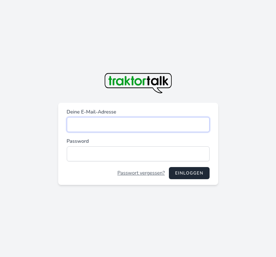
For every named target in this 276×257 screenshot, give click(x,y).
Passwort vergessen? (141, 173)
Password (78, 141)
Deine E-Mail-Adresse (91, 112)
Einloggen (189, 173)
